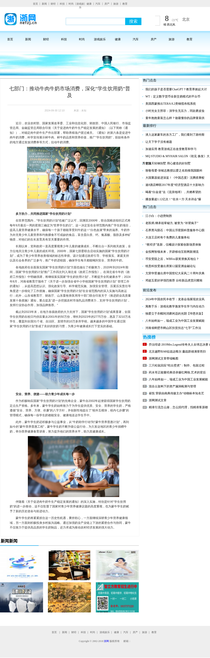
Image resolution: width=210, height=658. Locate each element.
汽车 (97, 3)
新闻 (44, 3)
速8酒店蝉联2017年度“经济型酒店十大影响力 (174, 184)
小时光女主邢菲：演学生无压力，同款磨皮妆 (175, 110)
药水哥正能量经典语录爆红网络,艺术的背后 (177, 372)
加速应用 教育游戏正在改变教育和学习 (170, 149)
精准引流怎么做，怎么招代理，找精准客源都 (178, 407)
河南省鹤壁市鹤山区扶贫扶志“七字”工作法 (173, 328)
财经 (53, 3)
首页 (35, 3)
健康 (89, 3)
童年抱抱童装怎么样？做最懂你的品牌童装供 (175, 118)
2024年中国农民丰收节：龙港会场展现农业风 (175, 299)
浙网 (106, 641)
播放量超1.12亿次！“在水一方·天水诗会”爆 (173, 199)
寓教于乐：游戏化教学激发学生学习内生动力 (175, 306)
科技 (62, 3)
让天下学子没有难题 (158, 141)
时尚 (71, 3)
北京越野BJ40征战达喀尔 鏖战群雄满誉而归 (177, 351)
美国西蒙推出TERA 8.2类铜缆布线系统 (170, 103)
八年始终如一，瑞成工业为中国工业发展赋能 (175, 320)
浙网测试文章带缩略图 (163, 358)
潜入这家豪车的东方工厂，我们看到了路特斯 (175, 134)
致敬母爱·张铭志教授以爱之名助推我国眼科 (173, 170)
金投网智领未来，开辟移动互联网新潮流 (172, 251)
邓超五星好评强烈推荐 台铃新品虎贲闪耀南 (173, 280)
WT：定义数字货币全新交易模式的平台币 (172, 96)
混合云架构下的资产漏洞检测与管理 (172, 386)
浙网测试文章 (158, 400)
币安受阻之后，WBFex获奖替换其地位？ (172, 259)
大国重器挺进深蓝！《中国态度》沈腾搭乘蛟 (175, 177)
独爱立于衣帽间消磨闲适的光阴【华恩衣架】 (175, 313)
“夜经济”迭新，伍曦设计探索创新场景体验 (173, 244)
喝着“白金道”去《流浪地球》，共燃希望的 (173, 192)
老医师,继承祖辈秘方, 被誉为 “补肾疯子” (171, 223)
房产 (107, 3)
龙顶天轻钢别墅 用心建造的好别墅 (168, 163)
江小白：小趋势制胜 (158, 216)
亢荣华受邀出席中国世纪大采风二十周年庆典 (175, 273)
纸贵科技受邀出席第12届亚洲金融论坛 (170, 266)
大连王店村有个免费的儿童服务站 (167, 237)
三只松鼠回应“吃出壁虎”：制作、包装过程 (177, 365)
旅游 (115, 3)
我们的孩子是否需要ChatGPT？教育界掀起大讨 (176, 89)
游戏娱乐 (80, 5)
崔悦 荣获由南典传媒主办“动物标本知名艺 (176, 393)
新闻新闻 (9, 541)
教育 (124, 3)
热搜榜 (149, 337)
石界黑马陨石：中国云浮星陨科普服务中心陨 (175, 230)
